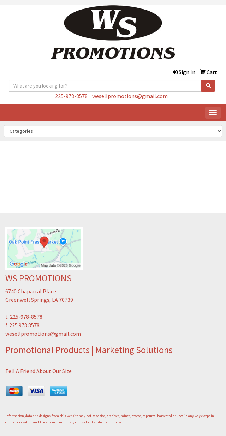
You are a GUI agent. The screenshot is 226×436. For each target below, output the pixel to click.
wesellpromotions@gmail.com (130, 96)
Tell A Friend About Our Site (38, 371)
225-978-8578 (71, 96)
